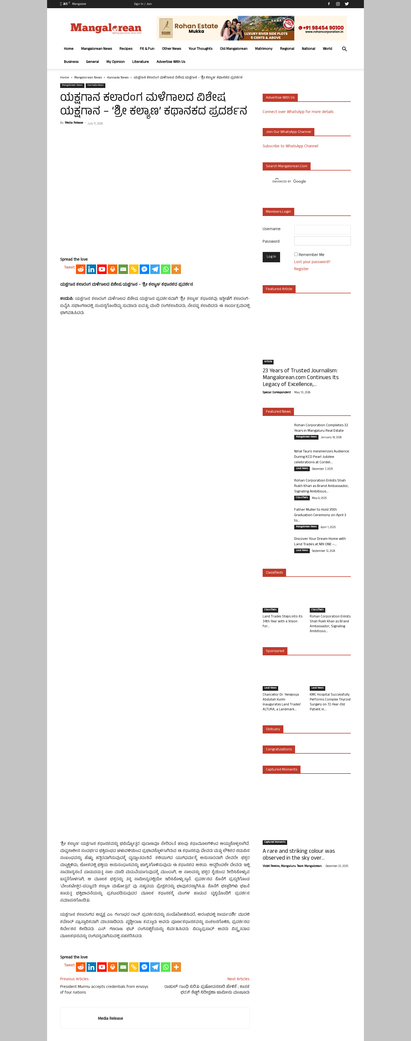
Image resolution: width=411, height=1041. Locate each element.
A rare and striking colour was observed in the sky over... (299, 855)
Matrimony (263, 49)
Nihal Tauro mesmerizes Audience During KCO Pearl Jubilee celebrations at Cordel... (321, 457)
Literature (140, 62)
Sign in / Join (143, 4)
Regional (287, 49)
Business (71, 62)
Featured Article (279, 289)
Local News (302, 469)
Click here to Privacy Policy (203, 1002)
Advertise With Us (171, 62)
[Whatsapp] (165, 269)
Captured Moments (281, 770)
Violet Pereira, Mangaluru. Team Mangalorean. (292, 866)
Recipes (125, 49)
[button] (344, 49)
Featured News (278, 412)
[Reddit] (80, 269)
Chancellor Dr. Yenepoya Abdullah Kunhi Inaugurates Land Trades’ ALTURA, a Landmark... (282, 702)
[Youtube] (102, 269)
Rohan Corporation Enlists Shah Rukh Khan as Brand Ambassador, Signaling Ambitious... (321, 486)
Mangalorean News (96, 49)
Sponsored (275, 651)
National (308, 49)
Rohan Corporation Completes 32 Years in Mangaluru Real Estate (321, 428)
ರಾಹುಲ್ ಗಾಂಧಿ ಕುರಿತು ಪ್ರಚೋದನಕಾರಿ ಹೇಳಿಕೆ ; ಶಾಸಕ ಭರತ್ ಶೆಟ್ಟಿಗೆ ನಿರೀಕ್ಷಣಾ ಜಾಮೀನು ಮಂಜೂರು (207, 872)
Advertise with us (280, 98)
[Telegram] (155, 269)
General (92, 62)
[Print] (112, 269)
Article (268, 362)
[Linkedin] (91, 269)
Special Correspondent (277, 392)
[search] (301, 181)
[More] (176, 269)
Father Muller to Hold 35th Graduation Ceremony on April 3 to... (320, 515)
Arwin (170, 1036)
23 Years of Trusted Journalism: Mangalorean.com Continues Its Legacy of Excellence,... (301, 378)
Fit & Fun (147, 49)
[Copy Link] (134, 269)
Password (271, 242)
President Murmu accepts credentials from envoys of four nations (104, 872)
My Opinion (115, 62)
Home (68, 49)
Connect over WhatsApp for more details (298, 112)
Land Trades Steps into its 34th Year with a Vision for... (282, 622)
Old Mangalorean (233, 49)
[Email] (123, 269)
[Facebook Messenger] (144, 269)
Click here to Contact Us (157, 1002)
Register (301, 269)
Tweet (69, 267)
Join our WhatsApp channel (288, 132)
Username (272, 229)
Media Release (74, 123)
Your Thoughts (200, 49)
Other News (171, 49)
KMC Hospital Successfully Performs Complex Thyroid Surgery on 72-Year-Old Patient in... (330, 702)
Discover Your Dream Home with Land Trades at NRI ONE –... (320, 542)
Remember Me (311, 255)
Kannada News (117, 78)
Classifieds (302, 498)
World (327, 49)
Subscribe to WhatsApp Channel (290, 146)
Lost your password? (312, 262)
